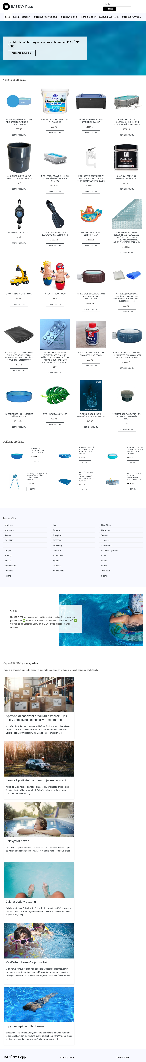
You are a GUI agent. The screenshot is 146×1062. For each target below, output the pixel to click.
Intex (44, 525)
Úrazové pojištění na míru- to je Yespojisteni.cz (38, 763)
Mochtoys (118, 525)
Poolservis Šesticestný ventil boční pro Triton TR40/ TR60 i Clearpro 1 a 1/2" (91, 178)
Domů (7, 17)
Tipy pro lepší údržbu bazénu (26, 1009)
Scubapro (118, 535)
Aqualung (46, 540)
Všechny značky (67, 1040)
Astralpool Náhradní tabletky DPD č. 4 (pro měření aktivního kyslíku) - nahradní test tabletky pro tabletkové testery (55, 357)
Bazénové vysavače (108, 17)
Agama (81, 549)
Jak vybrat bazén (17, 824)
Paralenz (46, 554)
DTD (8, 540)
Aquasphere (11, 559)
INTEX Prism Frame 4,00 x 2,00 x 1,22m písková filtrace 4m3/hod (55, 178)
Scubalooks (83, 540)
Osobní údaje (123, 1040)
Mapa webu (65, 1052)
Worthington (11, 554)
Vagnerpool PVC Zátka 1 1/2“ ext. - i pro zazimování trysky (127, 416)
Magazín (64, 1046)
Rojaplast (118, 530)
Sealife (45, 549)
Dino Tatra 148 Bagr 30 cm (19, 294)
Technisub (46, 559)
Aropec (117, 540)
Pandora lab (119, 545)
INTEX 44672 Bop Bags (55, 294)
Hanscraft (46, 530)
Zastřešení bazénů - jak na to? (26, 945)
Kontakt (120, 1052)
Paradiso (10, 530)
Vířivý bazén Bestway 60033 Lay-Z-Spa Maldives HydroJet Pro (91, 296)
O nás (119, 1046)
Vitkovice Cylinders (50, 545)
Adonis (81, 530)
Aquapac (118, 554)
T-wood (9, 535)
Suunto (117, 559)
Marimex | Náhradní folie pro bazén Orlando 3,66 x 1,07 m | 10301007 (19, 122)
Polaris (81, 559)
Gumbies (10, 545)
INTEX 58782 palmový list (55, 414)
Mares (117, 549)
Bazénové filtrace (130, 17)
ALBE (8, 549)
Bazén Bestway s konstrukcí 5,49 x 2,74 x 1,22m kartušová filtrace (127, 122)
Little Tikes (83, 525)
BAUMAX (46, 535)
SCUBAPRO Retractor (19, 233)
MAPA (81, 554)
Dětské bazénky (89, 17)
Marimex (10, 525)
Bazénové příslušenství (45, 17)
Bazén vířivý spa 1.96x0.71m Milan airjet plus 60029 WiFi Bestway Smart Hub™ (127, 355)
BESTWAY (83, 535)
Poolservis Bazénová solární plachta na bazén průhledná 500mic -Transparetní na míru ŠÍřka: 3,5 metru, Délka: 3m (126, 237)
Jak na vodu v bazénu (21, 884)
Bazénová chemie (69, 17)
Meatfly (81, 545)
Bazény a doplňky (21, 17)
